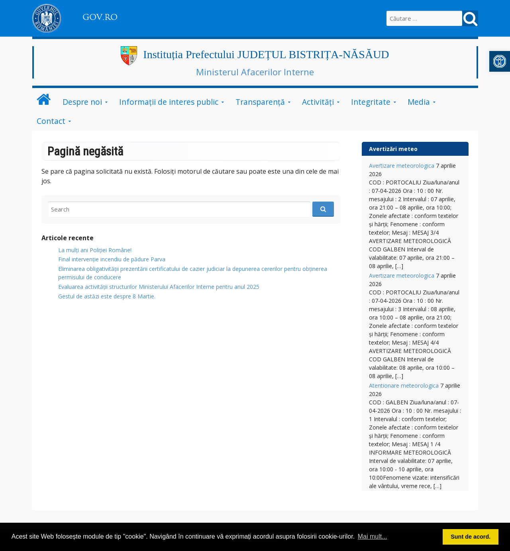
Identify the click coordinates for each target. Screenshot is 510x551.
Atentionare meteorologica (404, 385)
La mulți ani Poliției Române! (94, 250)
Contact (51, 121)
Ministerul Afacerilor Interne (255, 72)
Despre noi (82, 101)
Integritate (370, 101)
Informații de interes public (168, 101)
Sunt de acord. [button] (470, 536)
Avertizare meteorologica (401, 165)
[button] (499, 61)
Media (419, 101)
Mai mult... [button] (372, 536)
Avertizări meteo (393, 149)
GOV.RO (100, 17)
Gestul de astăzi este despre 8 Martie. (106, 296)
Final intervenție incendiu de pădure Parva (111, 259)
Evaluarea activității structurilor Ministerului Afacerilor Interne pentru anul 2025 (158, 286)
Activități (318, 101)
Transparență (260, 101)
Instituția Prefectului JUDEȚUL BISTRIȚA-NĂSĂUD (266, 54)
